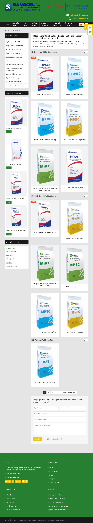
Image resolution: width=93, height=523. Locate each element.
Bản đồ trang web (54, 482)
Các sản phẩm (15, 25)
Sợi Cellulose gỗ (11, 85)
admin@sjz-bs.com (79, 15)
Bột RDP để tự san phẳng (14, 164)
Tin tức (25, 25)
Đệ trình (37, 439)
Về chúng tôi (68, 25)
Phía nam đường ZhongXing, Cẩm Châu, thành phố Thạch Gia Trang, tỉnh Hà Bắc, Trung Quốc (24, 468)
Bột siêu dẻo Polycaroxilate (14, 64)
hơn (9, 132)
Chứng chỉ (52, 479)
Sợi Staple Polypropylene (14, 78)
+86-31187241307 (11, 266)
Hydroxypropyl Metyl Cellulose (15, 42)
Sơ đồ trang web (12, 506)
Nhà (7, 24)
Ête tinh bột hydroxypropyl (14, 81)
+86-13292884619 (80, 19)
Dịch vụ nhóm (53, 471)
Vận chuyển (10, 495)
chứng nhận (10, 502)
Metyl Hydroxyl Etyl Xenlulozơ (15, 46)
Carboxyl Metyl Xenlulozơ (14, 57)
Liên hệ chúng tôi (57, 25)
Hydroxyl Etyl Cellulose (13, 53)
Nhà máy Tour (45, 25)
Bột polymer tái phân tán (13, 49)
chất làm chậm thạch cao (13, 74)
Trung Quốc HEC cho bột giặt (15, 198)
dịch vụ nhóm (11, 498)
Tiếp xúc (9, 462)
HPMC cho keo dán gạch (13, 128)
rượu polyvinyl (10, 61)
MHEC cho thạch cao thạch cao (15, 230)
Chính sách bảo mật (13, 510)
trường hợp (34, 25)
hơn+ (86, 52)
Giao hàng (52, 468)
